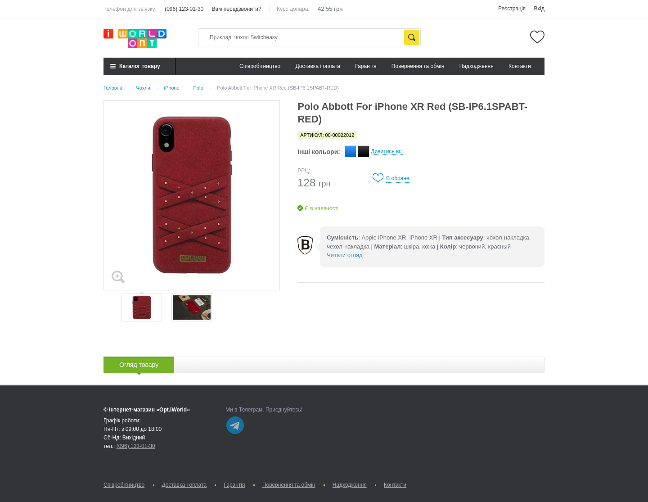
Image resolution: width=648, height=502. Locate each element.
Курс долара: (293, 9)
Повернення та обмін (418, 66)
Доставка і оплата (318, 66)
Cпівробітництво (259, 66)
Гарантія (365, 66)
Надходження (476, 66)
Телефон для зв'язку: (130, 9)
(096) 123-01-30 (184, 9)
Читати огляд (344, 255)
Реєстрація (512, 8)
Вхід (539, 8)
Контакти (519, 66)
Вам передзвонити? (236, 9)
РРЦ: (303, 170)
